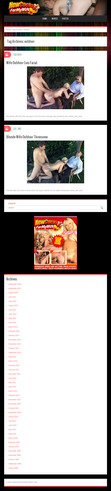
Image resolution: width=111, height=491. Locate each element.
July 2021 (12, 297)
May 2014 (12, 318)
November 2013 (15, 344)
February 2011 (14, 395)
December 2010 (15, 400)
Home (44, 18)
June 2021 (13, 301)
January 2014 (14, 335)
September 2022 (15, 284)
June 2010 (13, 425)
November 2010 (15, 404)
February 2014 (14, 331)
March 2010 (13, 438)
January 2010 (14, 447)
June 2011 (13, 378)
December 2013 (15, 340)
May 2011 (12, 383)
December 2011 (15, 374)
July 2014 (12, 310)
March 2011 (13, 391)
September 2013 (15, 353)
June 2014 (13, 314)
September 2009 (15, 464)
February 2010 (14, 442)
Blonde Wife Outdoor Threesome (27, 137)
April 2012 (12, 357)
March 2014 (13, 327)
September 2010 (15, 412)
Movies (55, 18)
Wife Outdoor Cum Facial (21, 63)
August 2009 (13, 468)
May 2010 (12, 430)
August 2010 (13, 417)
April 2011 (12, 387)
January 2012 (14, 370)
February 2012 (14, 365)
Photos (65, 18)
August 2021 (13, 293)
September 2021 (15, 288)
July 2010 (12, 421)
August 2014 (13, 306)
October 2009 (14, 459)
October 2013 (14, 348)
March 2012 (13, 361)
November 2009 (15, 455)
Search (12, 203)
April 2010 (12, 434)
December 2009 (15, 451)
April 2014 (12, 323)
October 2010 (14, 408)
